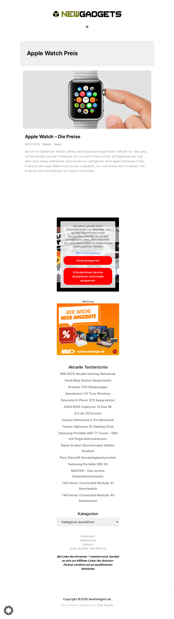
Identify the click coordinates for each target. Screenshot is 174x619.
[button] (8, 610)
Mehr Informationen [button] (88, 253)
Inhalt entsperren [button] (87, 260)
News (57, 144)
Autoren (88, 544)
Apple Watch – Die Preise (52, 136)
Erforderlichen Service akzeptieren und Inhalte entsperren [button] (88, 276)
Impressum (88, 536)
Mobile (47, 144)
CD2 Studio (105, 605)
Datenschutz (88, 540)
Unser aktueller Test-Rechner (87, 548)
